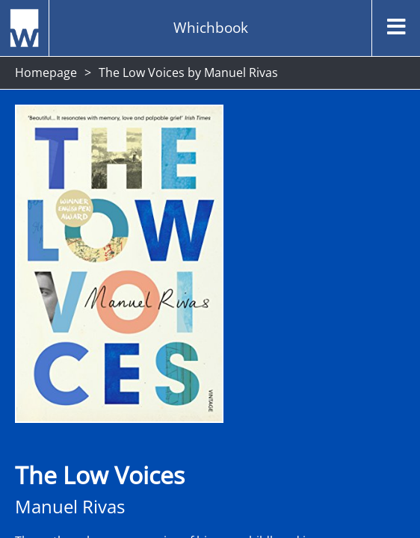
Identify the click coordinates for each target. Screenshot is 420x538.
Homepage (46, 72)
